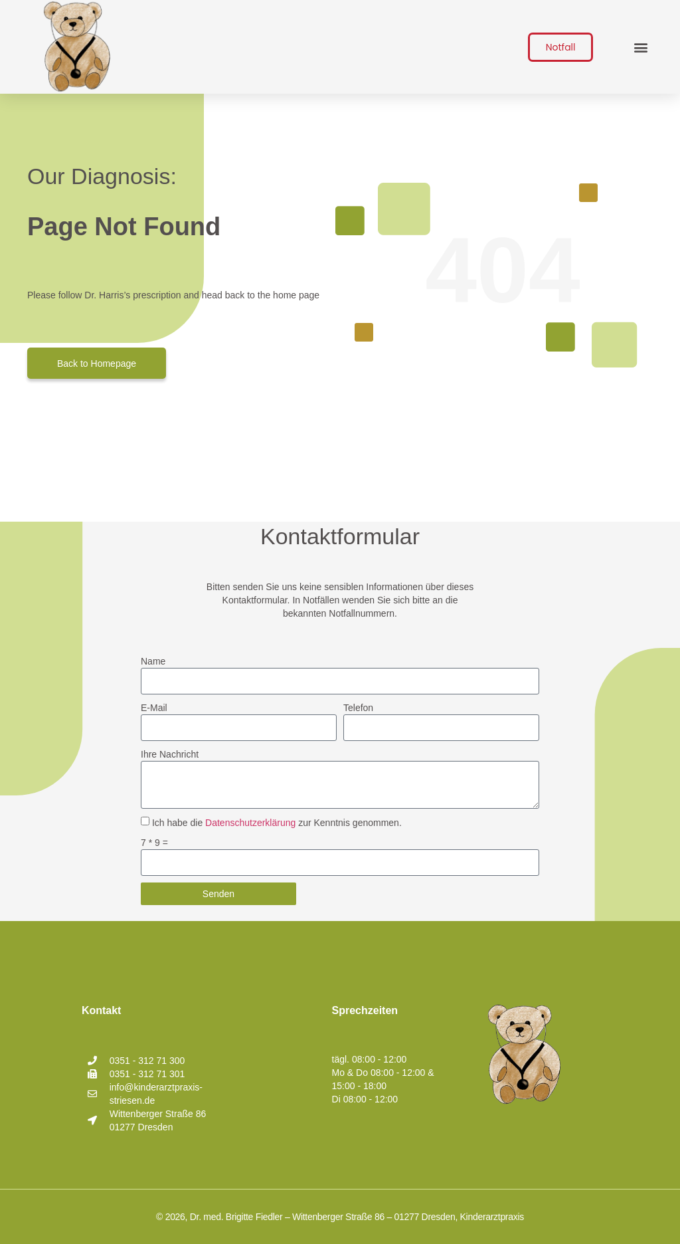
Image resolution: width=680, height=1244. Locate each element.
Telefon (358, 707)
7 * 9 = (154, 842)
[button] (640, 47)
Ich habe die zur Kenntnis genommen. (277, 822)
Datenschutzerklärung (250, 822)
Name (153, 661)
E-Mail (154, 707)
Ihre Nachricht (170, 754)
